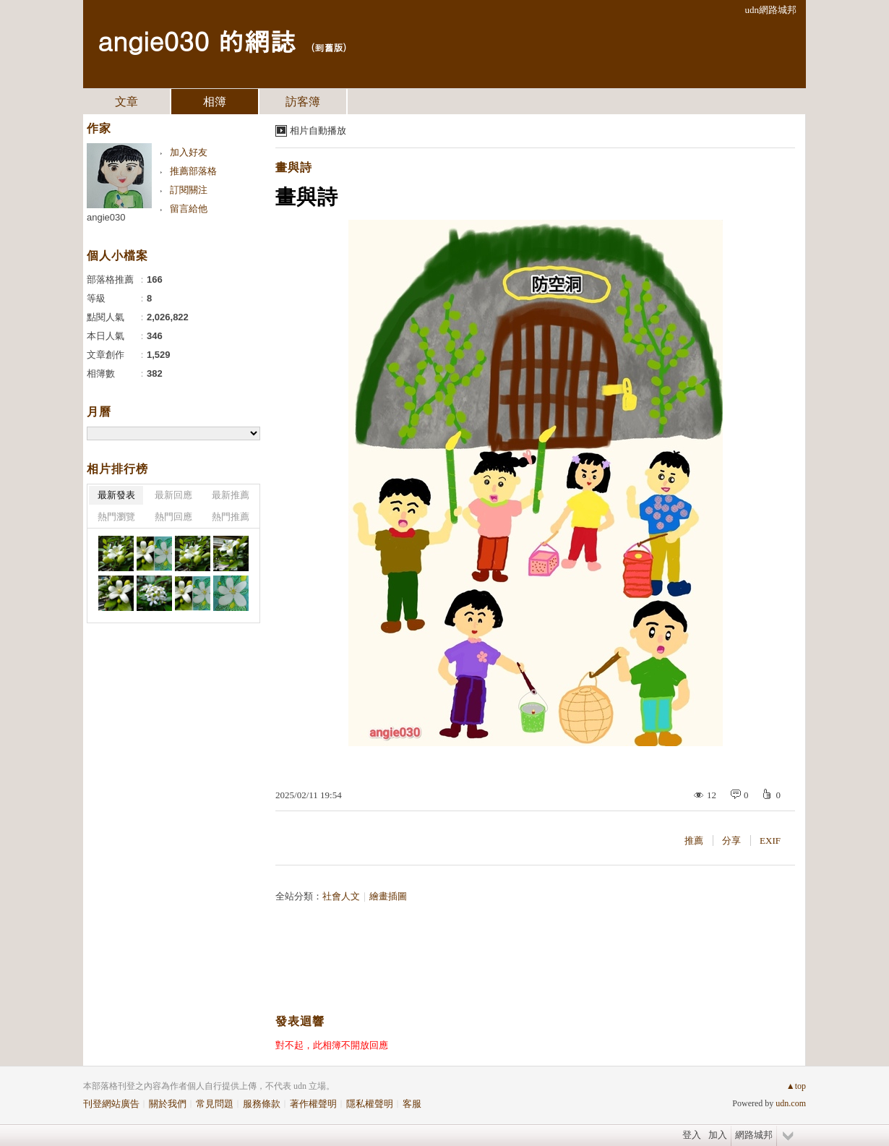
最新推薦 (230, 494)
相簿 (214, 101)
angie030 (106, 217)
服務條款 (261, 1103)
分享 (731, 840)
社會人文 (341, 896)
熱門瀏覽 (116, 516)
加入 (717, 1134)
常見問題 (214, 1103)
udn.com (791, 1103)
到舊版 (328, 47)
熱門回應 (173, 516)
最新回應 (173, 494)
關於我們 (167, 1103)
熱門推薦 (230, 516)
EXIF (770, 840)
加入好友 (188, 152)
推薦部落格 (193, 171)
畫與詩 (293, 167)
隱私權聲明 (369, 1103)
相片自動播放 (318, 130)
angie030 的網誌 (197, 40)
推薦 (693, 840)
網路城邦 (754, 1134)
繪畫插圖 (388, 896)
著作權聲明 (313, 1103)
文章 (126, 101)
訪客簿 (302, 101)
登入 (691, 1134)
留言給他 (188, 208)
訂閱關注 (188, 189)
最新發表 (116, 494)
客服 (412, 1103)
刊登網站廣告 (111, 1103)
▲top (796, 1086)
